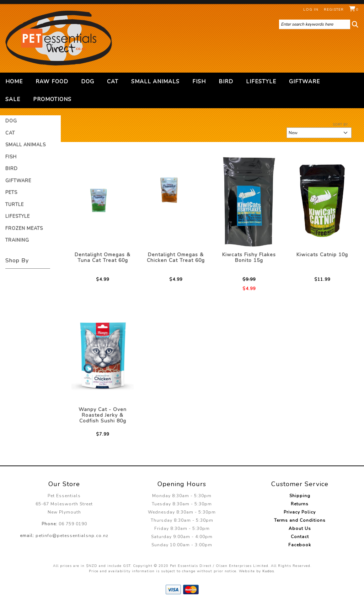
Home (14, 81)
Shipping (299, 496)
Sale (12, 99)
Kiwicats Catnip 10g (322, 254)
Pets (11, 192)
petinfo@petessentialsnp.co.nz (72, 535)
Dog (87, 81)
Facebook (299, 545)
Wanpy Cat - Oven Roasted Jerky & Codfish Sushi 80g (103, 415)
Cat (112, 81)
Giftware (304, 81)
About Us (300, 528)
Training (17, 240)
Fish (199, 81)
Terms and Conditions (300, 520)
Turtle (14, 204)
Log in (310, 9)
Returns (300, 504)
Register (334, 9)
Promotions (52, 99)
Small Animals (155, 81)
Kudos (268, 571)
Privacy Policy (300, 512)
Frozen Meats (24, 228)
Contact (300, 537)
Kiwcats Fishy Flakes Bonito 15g (249, 257)
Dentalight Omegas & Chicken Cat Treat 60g (176, 257)
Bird (226, 81)
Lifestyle (261, 81)
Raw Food (52, 81)
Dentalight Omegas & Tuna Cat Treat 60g (102, 257)
